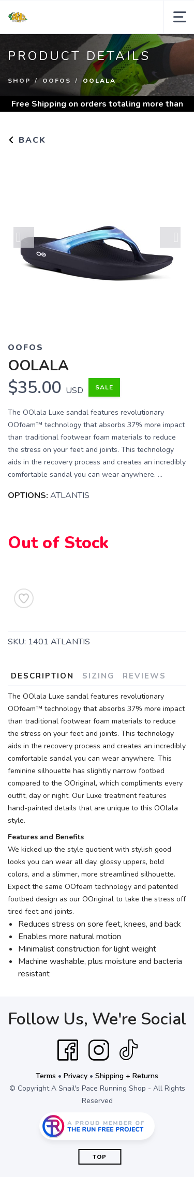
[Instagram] (98, 1050)
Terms (46, 1076)
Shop (19, 81)
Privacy (75, 1076)
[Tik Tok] (128, 1050)
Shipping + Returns (126, 1076)
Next (170, 237)
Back (27, 140)
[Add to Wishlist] (24, 598)
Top (100, 1157)
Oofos (56, 81)
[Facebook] (67, 1050)
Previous (23, 237)
